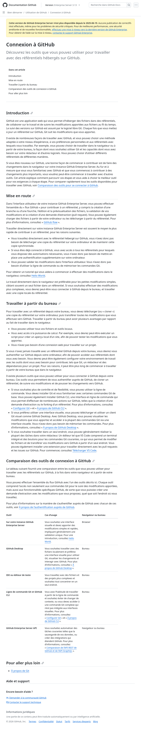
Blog (95, 721)
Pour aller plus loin (25, 662)
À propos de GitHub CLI (50, 408)
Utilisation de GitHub (36, 12)
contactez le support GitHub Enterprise (72, 32)
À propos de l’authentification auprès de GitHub (46, 507)
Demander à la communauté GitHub (26, 697)
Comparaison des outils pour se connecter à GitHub (68, 185)
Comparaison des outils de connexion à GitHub (50, 460)
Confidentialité (46, 721)
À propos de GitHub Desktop (59, 427)
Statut (59, 721)
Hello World (38, 275)
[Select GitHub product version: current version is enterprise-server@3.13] (62, 5)
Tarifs (67, 721)
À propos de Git (20, 671)
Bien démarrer (14, 12)
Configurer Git (21, 408)
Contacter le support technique (23, 702)
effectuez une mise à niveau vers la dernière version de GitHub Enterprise (89, 29)
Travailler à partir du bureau (33, 303)
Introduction (19, 112)
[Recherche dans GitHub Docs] (108, 5)
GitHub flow (50, 222)
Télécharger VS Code (84, 450)
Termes (32, 721)
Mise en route (20, 195)
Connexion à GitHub (60, 12)
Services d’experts (82, 721)
